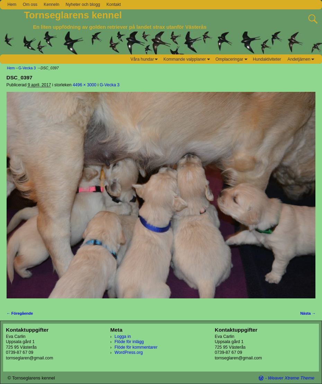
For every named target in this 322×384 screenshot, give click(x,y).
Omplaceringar (232, 59)
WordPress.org (129, 352)
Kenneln (51, 4)
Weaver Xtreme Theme (291, 378)
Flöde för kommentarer (136, 347)
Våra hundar (145, 59)
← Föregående (20, 313)
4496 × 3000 (84, 84)
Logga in (123, 336)
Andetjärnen (301, 59)
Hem (11, 4)
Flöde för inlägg (129, 341)
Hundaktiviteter (267, 59)
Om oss (30, 4)
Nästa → (307, 313)
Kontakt (113, 4)
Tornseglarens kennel (73, 15)
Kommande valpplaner (187, 59)
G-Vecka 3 (27, 68)
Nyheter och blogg (83, 4)
